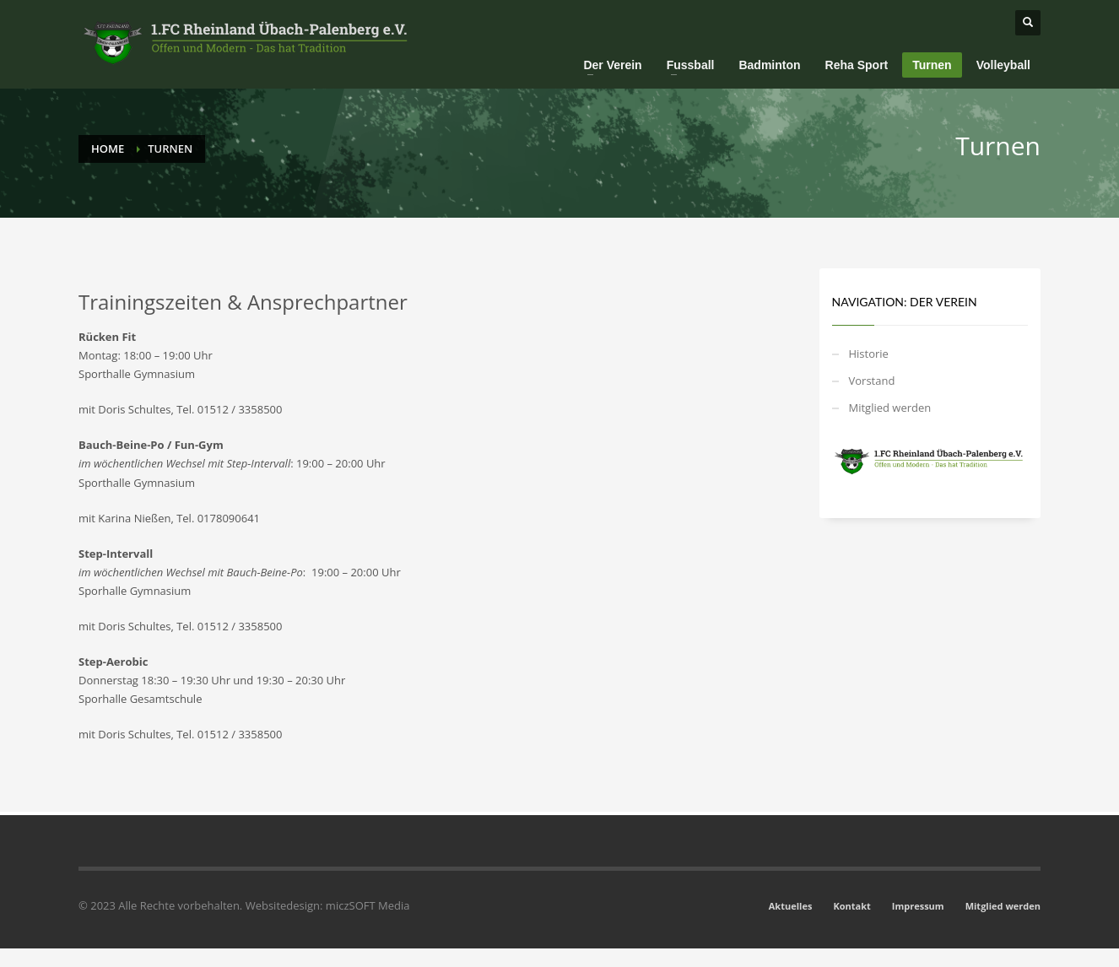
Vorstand (872, 380)
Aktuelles (791, 905)
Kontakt (851, 905)
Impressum (918, 905)
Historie (869, 353)
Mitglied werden (890, 407)
